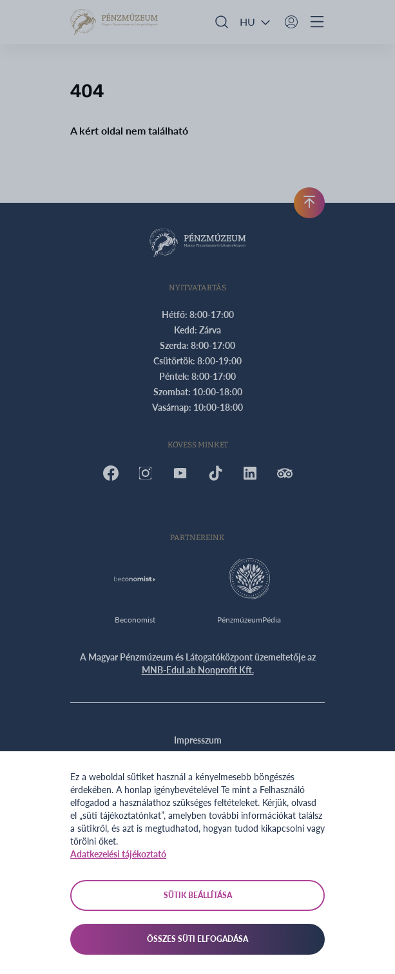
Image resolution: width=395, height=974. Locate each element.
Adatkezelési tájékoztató (118, 853)
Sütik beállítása (198, 895)
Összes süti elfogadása (197, 939)
